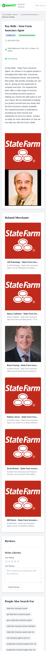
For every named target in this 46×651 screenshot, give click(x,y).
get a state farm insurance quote (19, 620)
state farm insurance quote (17, 608)
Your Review (9, 566)
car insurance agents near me (18, 638)
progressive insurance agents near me (21, 644)
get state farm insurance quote (18, 614)
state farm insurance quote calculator (21, 626)
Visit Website (12, 59)
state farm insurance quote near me (20, 632)
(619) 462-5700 (13, 41)
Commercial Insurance (29, 15)
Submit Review (13, 587)
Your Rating (9, 558)
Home (15, 15)
